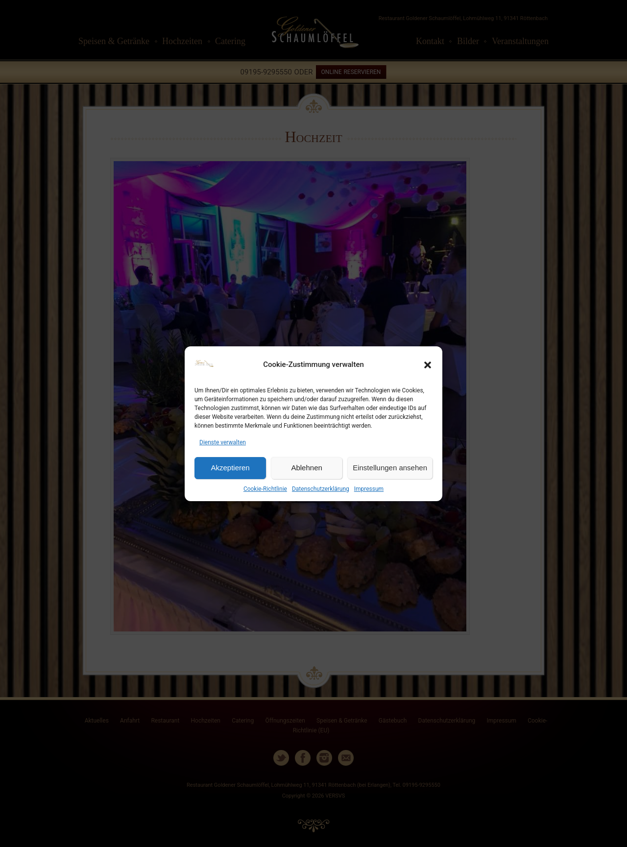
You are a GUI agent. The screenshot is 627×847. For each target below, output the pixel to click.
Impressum (369, 488)
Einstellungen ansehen (390, 467)
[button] (428, 365)
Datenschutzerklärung (320, 488)
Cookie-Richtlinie (265, 488)
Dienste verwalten (222, 442)
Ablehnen (306, 467)
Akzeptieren (230, 467)
